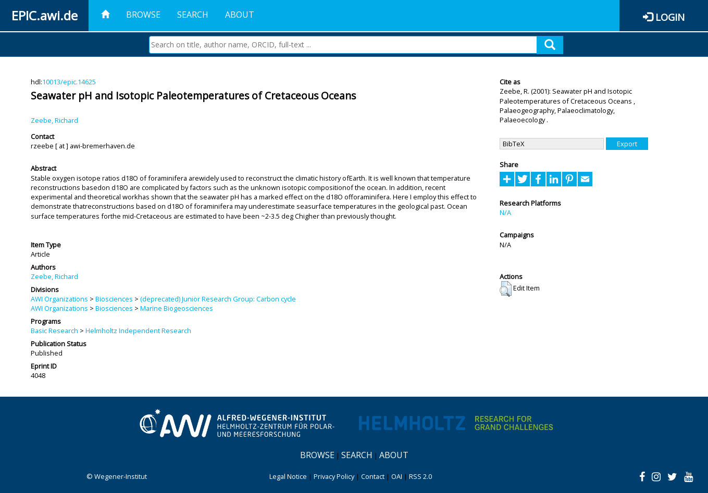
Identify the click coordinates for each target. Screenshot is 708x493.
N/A (505, 212)
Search (192, 14)
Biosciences (114, 299)
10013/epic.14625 (69, 81)
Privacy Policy (334, 476)
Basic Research (54, 330)
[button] (506, 289)
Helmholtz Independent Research (138, 330)
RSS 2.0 (420, 476)
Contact (372, 476)
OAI (396, 476)
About (239, 14)
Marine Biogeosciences (176, 308)
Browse (143, 14)
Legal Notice (288, 476)
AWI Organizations (59, 299)
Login (670, 16)
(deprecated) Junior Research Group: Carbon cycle (218, 299)
